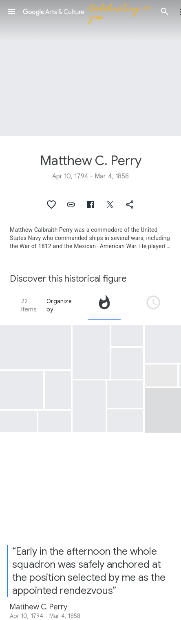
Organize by (59, 305)
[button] (11, 11)
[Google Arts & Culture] (88, 11)
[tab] (104, 305)
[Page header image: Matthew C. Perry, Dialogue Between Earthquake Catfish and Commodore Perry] (90, 68)
